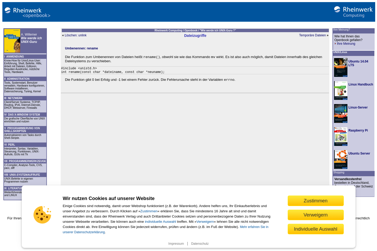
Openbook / (192, 30)
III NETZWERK (13, 98)
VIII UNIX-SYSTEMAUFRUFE (22, 174)
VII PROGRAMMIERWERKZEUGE (25, 161)
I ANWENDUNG (14, 56)
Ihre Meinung (344, 43)
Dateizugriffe (195, 35)
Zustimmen (149, 211)
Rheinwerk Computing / (169, 30)
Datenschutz (200, 244)
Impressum (176, 244)
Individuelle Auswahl (315, 229)
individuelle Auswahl (160, 222)
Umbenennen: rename (81, 48)
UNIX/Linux (340, 52)
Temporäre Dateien (312, 35)
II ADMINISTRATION (17, 78)
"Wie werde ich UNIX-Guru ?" (218, 30)
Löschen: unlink (75, 35)
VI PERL (9, 144)
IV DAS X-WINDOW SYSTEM (22, 114)
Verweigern (205, 222)
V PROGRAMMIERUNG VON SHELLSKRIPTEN (22, 130)
